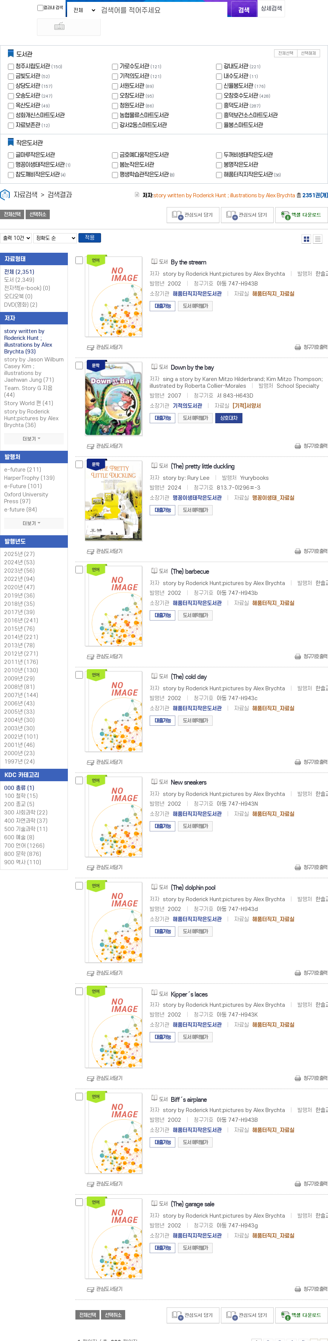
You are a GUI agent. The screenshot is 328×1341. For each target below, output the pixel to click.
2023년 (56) (19, 557)
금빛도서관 (27, 60)
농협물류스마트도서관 (144, 99)
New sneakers (188, 769)
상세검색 (265, 10)
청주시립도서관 (32, 50)
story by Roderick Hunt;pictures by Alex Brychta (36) (31, 405)
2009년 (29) (19, 665)
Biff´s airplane (189, 1086)
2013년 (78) (19, 632)
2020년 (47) (19, 574)
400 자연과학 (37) (26, 807)
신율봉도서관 (238, 70)
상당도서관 (27, 70)
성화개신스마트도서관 (39, 99)
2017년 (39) (19, 599)
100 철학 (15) (21, 782)
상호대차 (229, 405)
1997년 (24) (19, 748)
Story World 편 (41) (28, 390)
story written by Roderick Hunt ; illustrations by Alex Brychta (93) (28, 327)
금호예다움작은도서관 (144, 139)
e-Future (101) (23, 473)
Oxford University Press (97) (26, 484)
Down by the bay (192, 354)
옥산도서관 (27, 89)
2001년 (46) (19, 731)
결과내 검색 (41, 8)
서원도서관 (132, 70)
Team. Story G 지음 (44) (28, 378)
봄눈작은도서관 (137, 148)
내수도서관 (236, 60)
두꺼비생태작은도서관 (248, 139)
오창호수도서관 (241, 79)
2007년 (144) (21, 682)
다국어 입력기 (291, 10)
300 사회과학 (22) (26, 799)
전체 (19, 258)
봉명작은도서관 (241, 148)
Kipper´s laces (189, 981)
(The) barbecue (190, 558)
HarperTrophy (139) (29, 464)
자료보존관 (27, 109)
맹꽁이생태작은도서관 (43, 148)
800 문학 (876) (22, 840)
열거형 (306, 223)
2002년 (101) (21, 723)
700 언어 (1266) (24, 832)
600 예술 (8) (19, 824)
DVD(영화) (20, 291)
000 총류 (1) (19, 774)
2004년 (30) (19, 707)
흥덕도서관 (236, 89)
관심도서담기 (109, 334)
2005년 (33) (19, 698)
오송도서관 (27, 79)
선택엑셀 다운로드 (301, 199)
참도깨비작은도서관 (41, 158)
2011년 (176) (21, 648)
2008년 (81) (19, 673)
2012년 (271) (21, 640)
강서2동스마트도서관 (143, 109)
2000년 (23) (19, 740)
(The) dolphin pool (193, 874)
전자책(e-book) (27, 275)
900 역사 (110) (22, 849)
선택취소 (37, 198)
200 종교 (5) (19, 791)
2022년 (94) (19, 565)
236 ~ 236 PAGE (324, 1329)
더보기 (34, 425)
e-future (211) (22, 456)
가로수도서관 (134, 50)
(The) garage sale (192, 1191)
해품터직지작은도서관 (253, 158)
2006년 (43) (19, 690)
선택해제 (308, 37)
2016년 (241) (21, 607)
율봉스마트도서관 (243, 109)
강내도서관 (236, 50)
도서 (19, 266)
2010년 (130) (21, 657)
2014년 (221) (21, 624)
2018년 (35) (19, 590)
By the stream (188, 249)
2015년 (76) (19, 615)
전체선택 (285, 37)
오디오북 (18, 283)
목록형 (317, 223)
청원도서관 (132, 89)
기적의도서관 (134, 60)
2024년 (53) (19, 549)
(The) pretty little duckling (203, 453)
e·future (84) (20, 496)
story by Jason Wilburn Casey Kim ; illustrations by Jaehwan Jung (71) (34, 356)
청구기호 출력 (315, 334)
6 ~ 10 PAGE (314, 1329)
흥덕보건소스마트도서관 (250, 99)
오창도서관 (132, 79)
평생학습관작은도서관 (148, 158)
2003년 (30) (19, 715)
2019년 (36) (19, 582)
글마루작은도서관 (35, 139)
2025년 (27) (19, 541)
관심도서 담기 (193, 199)
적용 (92, 223)
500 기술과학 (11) (26, 816)
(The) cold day (189, 663)
